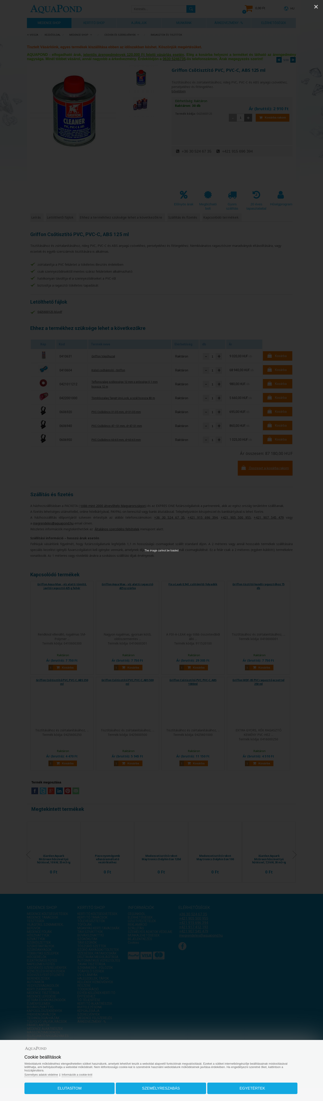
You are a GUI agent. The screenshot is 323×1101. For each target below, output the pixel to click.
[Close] (316, 6)
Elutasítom (75, 1086)
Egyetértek (247, 1086)
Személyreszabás (161, 1086)
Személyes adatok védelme (50, 1072)
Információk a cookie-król (88, 1072)
